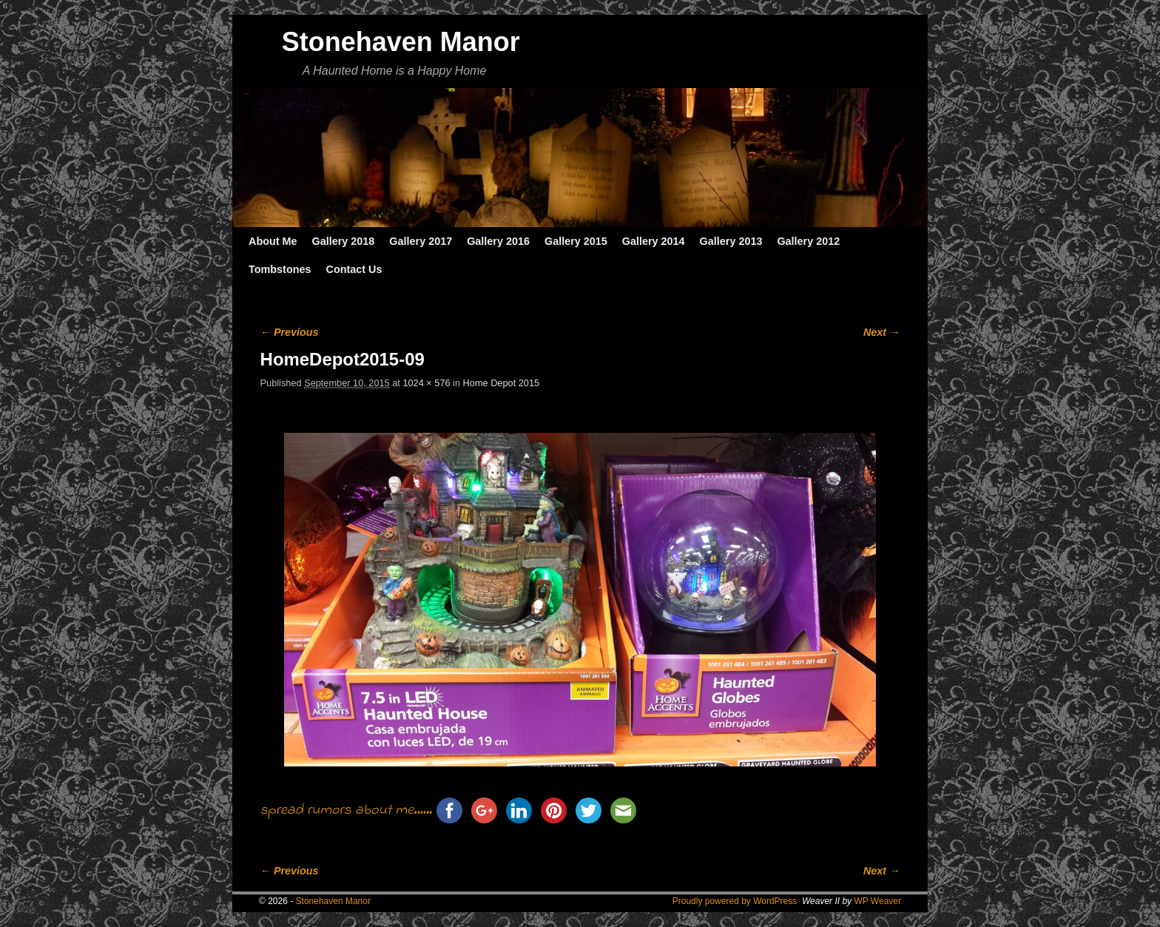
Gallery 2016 (498, 241)
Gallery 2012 (808, 241)
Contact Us (354, 269)
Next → (881, 332)
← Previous (289, 332)
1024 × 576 (426, 382)
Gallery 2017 (420, 241)
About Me (273, 241)
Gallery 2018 (343, 241)
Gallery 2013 (731, 241)
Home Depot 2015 (501, 382)
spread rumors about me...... (346, 810)
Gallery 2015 (575, 241)
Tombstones (280, 269)
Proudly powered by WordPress (735, 901)
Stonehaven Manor (401, 42)
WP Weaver (877, 901)
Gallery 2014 (653, 241)
